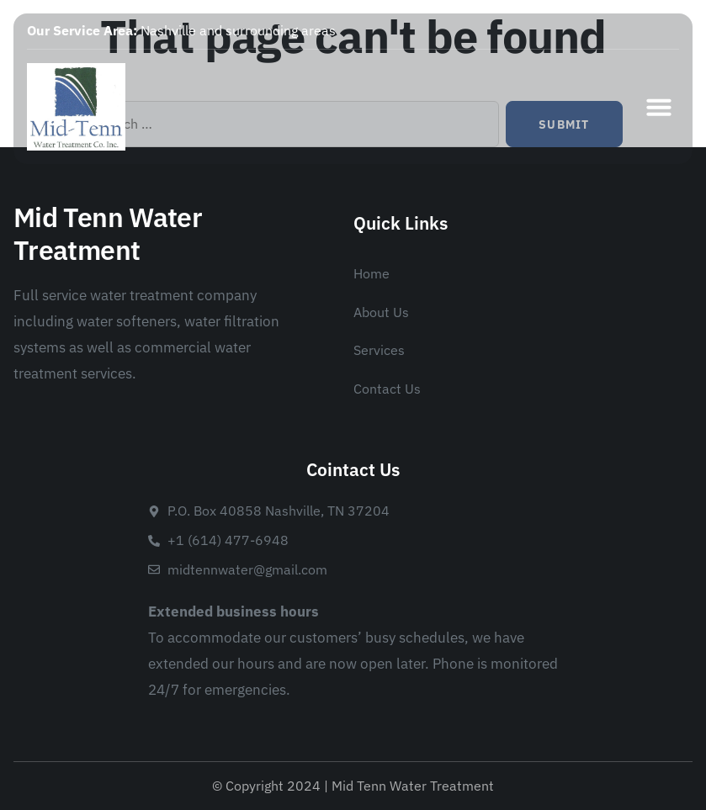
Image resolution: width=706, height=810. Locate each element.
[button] (659, 107)
